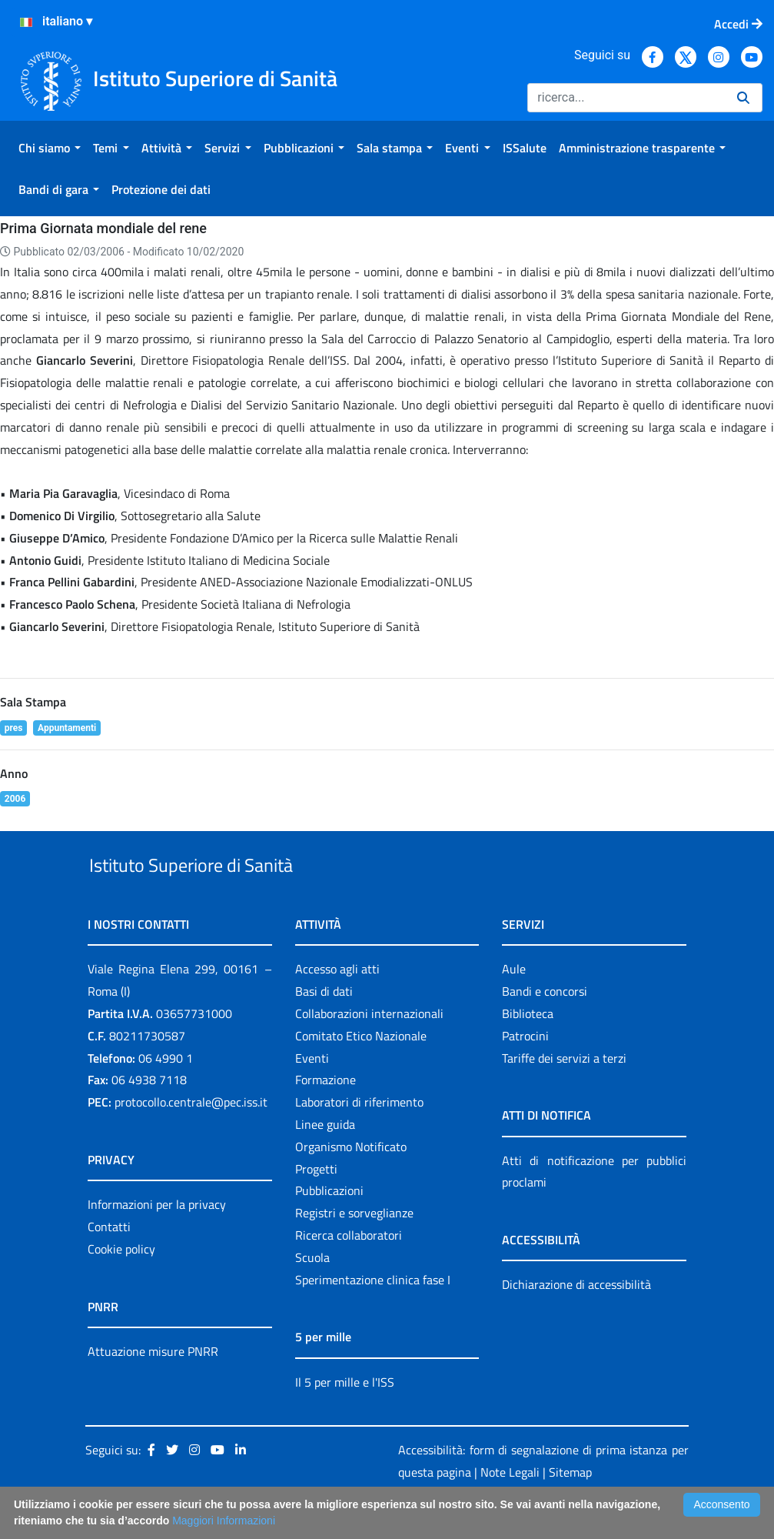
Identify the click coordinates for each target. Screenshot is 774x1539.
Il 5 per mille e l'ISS (344, 1417)
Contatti (109, 1262)
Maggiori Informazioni (223, 1520)
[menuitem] (49, 147)
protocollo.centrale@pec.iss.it (191, 1137)
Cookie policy (121, 1284)
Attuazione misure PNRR (153, 1386)
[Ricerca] (626, 97)
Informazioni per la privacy (157, 1239)
